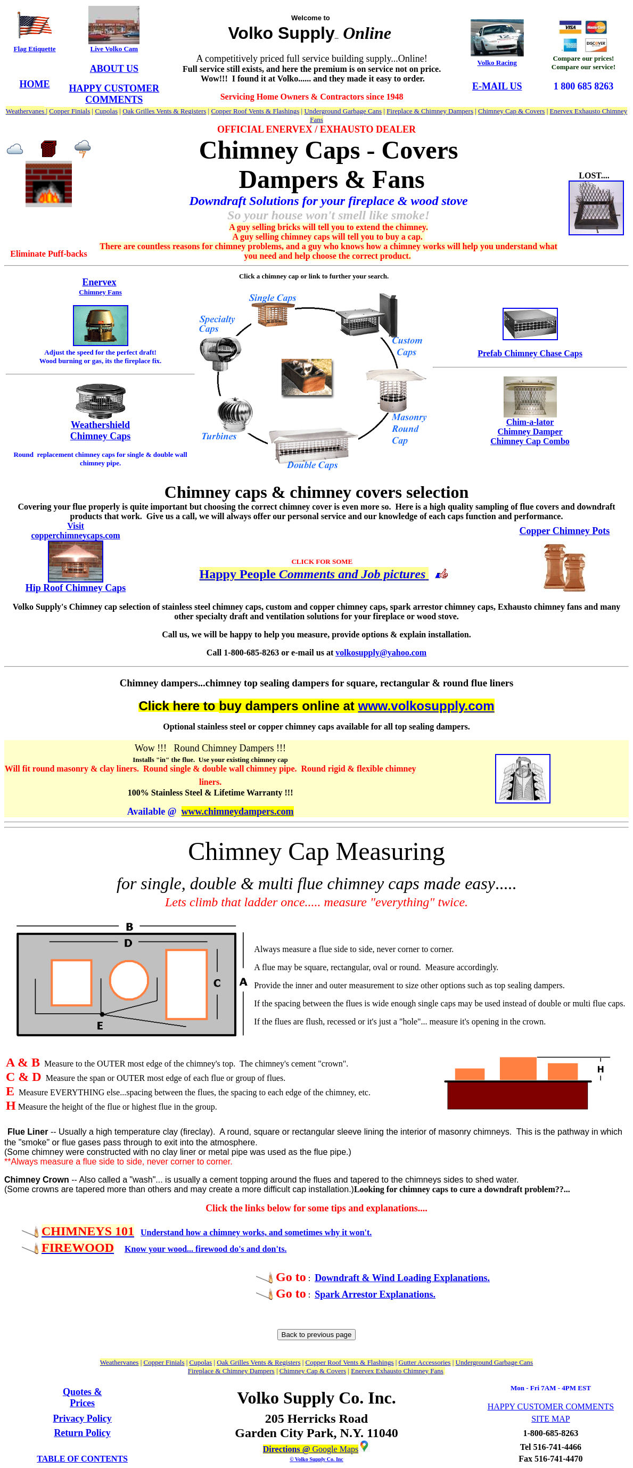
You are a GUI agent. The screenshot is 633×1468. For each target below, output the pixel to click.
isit (78, 525)
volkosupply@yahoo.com (380, 652)
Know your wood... (160, 1248)
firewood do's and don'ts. (240, 1248)
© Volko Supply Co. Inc (316, 1459)
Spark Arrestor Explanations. (375, 1294)
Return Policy (82, 1433)
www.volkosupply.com (426, 706)
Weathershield (100, 425)
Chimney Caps (100, 436)
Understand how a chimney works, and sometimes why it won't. (256, 1232)
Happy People (239, 574)
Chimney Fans (100, 292)
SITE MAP (550, 1418)
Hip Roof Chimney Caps (76, 588)
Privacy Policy (82, 1418)
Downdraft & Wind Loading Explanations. (402, 1278)
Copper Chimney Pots (565, 531)
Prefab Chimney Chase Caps (530, 353)
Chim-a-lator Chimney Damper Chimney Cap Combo (529, 431)
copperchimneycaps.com (75, 535)
